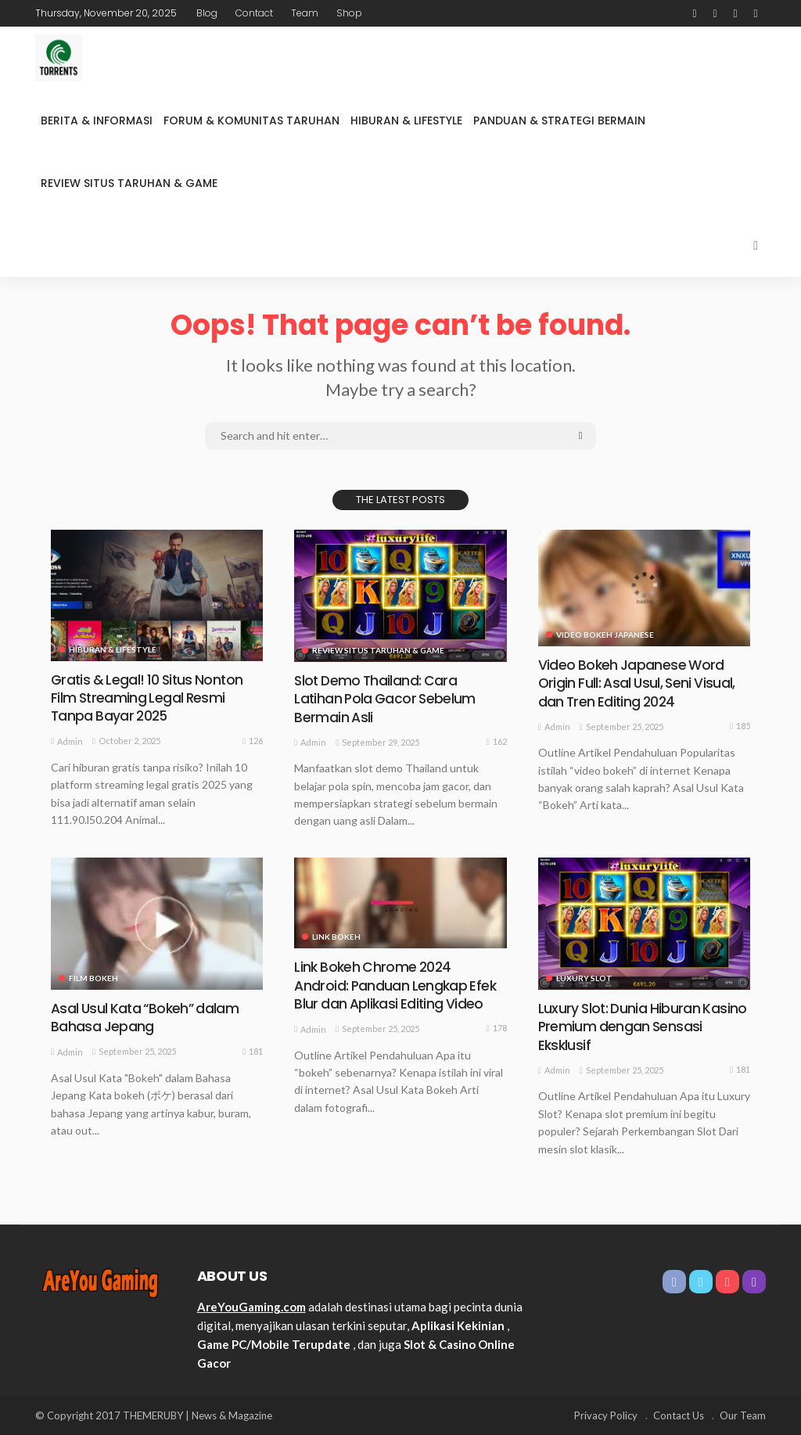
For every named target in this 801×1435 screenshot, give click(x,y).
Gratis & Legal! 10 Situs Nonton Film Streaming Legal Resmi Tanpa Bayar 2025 (150, 698)
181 (252, 1051)
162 (497, 742)
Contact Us (678, 1415)
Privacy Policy (606, 1415)
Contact (254, 13)
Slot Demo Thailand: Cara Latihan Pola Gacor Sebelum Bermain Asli (386, 699)
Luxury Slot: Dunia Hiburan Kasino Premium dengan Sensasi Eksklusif (644, 1026)
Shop (349, 13)
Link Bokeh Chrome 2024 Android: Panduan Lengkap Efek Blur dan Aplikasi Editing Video (396, 985)
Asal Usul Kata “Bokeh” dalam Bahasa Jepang (148, 1017)
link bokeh (336, 936)
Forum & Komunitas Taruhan (251, 120)
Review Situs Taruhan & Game (129, 183)
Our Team (743, 1415)
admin (70, 741)
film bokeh (93, 978)
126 (252, 741)
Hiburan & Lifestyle (406, 120)
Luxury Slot (584, 978)
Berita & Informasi (97, 120)
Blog (206, 13)
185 (740, 726)
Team (304, 13)
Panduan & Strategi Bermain (559, 120)
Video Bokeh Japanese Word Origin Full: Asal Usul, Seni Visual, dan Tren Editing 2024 (639, 683)
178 (497, 1028)
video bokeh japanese (605, 634)
